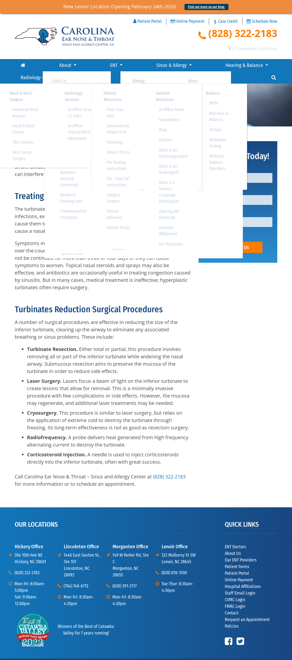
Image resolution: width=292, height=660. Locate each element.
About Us (233, 541)
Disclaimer (253, 652)
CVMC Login (235, 587)
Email (210, 179)
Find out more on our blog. (206, 7)
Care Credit (225, 21)
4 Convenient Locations (252, 48)
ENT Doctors (235, 534)
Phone (211, 201)
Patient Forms (237, 554)
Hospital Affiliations (243, 574)
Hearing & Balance (125, 65)
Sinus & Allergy (81, 65)
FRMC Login (235, 594)
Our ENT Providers (241, 547)
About (32, 65)
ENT (51, 65)
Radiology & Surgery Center (181, 65)
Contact (258, 65)
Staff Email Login (240, 581)
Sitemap (271, 652)
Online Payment (187, 21)
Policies (232, 614)
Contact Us (238, 235)
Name (211, 157)
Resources (229, 65)
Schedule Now (262, 21)
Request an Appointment (247, 607)
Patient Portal (147, 21)
